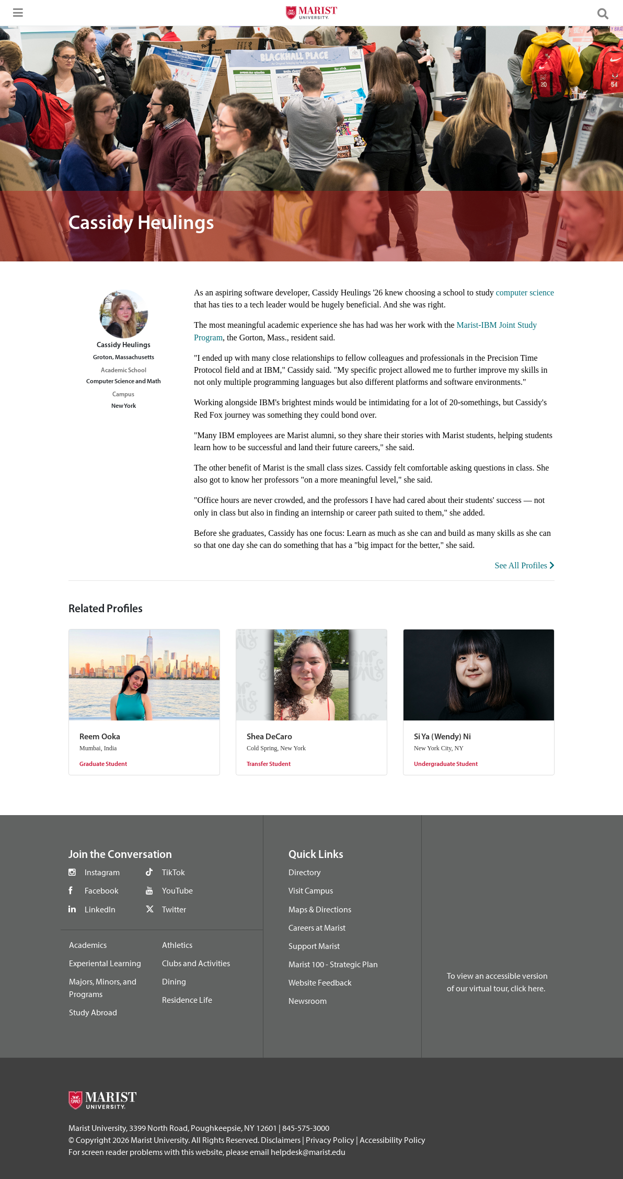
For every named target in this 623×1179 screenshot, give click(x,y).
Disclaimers (281, 1140)
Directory (305, 872)
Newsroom (308, 1000)
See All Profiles (525, 565)
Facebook (102, 890)
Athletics (177, 945)
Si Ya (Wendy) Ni (442, 737)
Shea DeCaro (269, 737)
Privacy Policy (330, 1140)
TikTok (173, 872)
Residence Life (187, 999)
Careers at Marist (317, 927)
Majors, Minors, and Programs (102, 987)
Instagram (102, 872)
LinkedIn (100, 909)
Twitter (174, 909)
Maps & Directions (320, 909)
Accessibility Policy (392, 1140)
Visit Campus (311, 890)
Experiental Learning (105, 963)
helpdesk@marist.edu (308, 1152)
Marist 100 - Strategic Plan (333, 964)
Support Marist (314, 946)
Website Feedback (320, 982)
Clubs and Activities (196, 963)
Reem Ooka (99, 737)
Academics (88, 945)
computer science (525, 292)
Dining (174, 981)
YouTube (177, 890)
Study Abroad (93, 1012)
